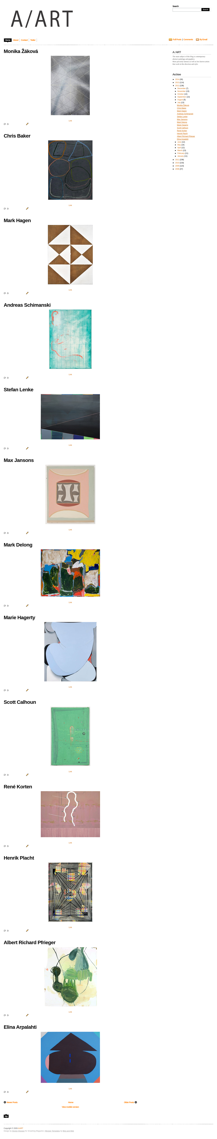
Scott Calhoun (182, 128)
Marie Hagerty (182, 125)
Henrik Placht (182, 134)
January (180, 156)
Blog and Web (68, 1131)
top (6, 1116)
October (180, 94)
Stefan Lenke (182, 117)
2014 (177, 79)
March (180, 150)
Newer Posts (12, 1102)
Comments (188, 39)
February (181, 153)
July (179, 102)
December (181, 88)
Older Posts (129, 1102)
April (179, 148)
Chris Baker (181, 108)
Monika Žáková (183, 105)
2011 (177, 160)
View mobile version (70, 1107)
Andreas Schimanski (185, 114)
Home (70, 1102)
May (179, 145)
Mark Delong (182, 122)
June (179, 142)
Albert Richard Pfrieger (186, 136)
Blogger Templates (52, 1131)
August (180, 100)
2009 (177, 166)
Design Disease (18, 1131)
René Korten (182, 131)
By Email (203, 39)
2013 (177, 82)
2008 (177, 169)
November (181, 91)
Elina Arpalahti (182, 139)
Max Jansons (182, 119)
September (182, 97)
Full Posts (177, 39)
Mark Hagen (182, 111)
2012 (177, 86)
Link (70, 121)
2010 (177, 163)
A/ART (20, 1128)
